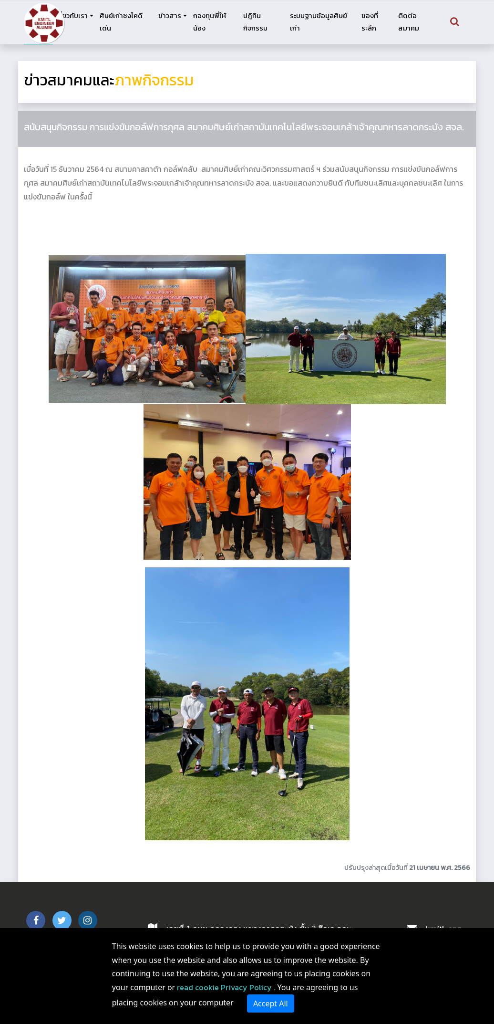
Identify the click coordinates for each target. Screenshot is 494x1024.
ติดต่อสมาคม (408, 21)
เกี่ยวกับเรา (71, 15)
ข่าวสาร (169, 15)
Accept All (270, 1003)
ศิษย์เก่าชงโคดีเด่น (121, 21)
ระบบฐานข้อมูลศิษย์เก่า (318, 21)
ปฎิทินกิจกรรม (255, 21)
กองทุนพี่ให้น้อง (209, 21)
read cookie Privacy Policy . (226, 987)
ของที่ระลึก (369, 21)
